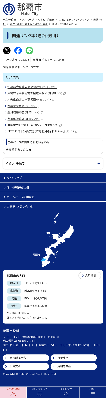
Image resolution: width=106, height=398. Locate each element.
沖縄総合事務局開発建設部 (34, 87)
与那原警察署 (25, 118)
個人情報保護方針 (18, 187)
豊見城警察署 (25, 112)
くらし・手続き (46, 19)
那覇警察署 (24, 106)
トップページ (27, 19)
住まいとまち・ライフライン (74, 19)
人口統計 (90, 275)
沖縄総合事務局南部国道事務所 (37, 93)
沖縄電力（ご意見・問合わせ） (35, 125)
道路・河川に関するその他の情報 (29, 24)
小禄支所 (15, 366)
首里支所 (63, 358)
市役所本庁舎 (18, 358)
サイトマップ (14, 177)
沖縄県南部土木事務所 (31, 99)
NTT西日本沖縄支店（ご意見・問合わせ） (42, 131)
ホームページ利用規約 (21, 197)
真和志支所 (64, 366)
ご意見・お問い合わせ (20, 206)
